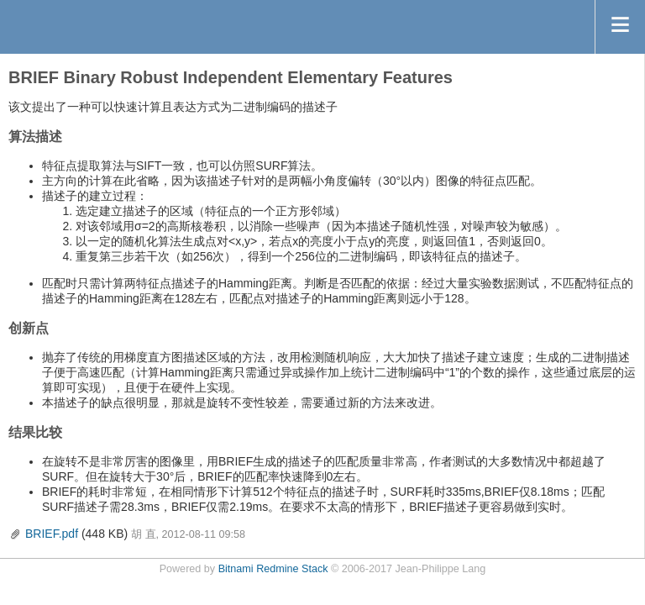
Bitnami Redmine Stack (273, 569)
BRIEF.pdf (51, 533)
